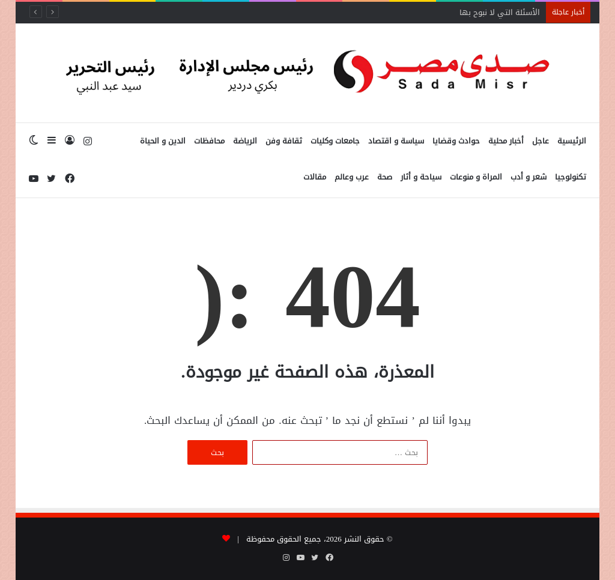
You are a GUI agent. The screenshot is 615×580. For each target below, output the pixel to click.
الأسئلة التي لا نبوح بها (499, 12)
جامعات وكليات (335, 140)
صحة (384, 176)
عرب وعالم (352, 176)
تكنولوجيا (570, 176)
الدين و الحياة (163, 140)
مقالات (314, 176)
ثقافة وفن (283, 140)
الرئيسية (571, 140)
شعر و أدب (528, 176)
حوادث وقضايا (456, 140)
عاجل (540, 140)
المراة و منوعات (476, 176)
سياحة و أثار (421, 176)
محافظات (209, 140)
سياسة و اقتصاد (396, 140)
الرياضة (245, 140)
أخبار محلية (506, 140)
